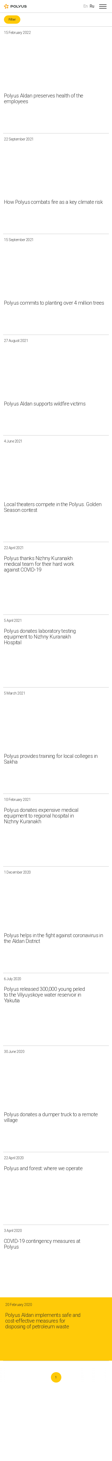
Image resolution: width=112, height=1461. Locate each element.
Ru (92, 6)
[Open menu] (103, 6)
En (85, 6)
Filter (12, 19)
